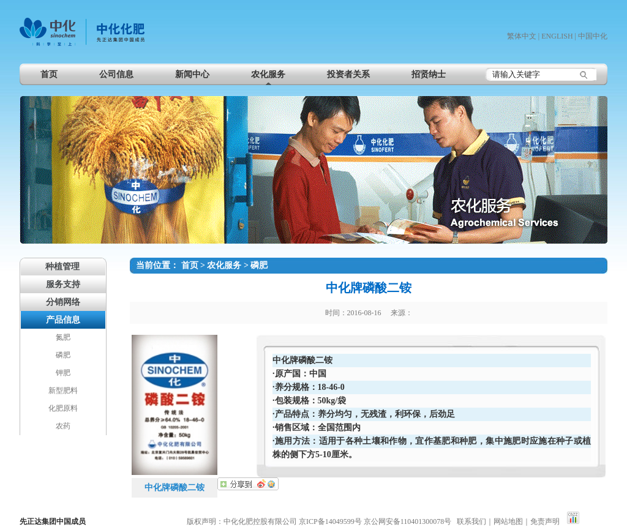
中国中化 (592, 36)
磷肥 (259, 265)
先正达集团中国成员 (53, 521)
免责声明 (545, 521)
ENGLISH (557, 36)
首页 (189, 265)
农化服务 (224, 265)
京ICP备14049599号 (330, 521)
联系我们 (471, 521)
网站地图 (508, 521)
